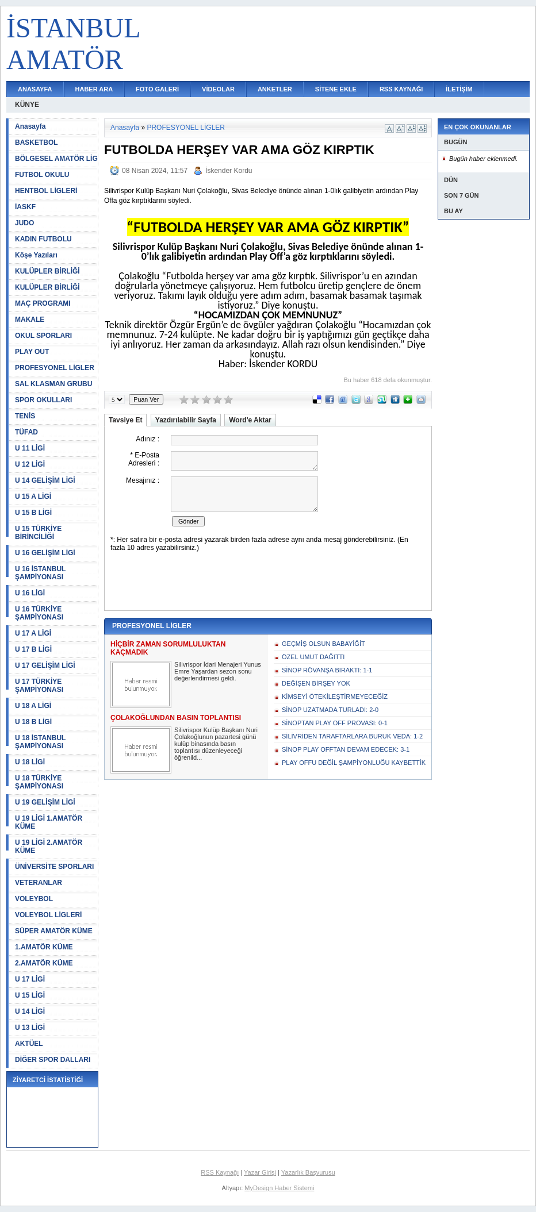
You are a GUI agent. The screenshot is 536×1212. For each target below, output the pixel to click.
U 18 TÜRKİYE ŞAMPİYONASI (39, 782)
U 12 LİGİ (30, 464)
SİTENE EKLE (336, 89)
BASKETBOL (36, 142)
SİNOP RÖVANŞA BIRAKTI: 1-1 (327, 670)
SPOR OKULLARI (43, 400)
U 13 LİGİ (30, 1028)
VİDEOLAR (218, 89)
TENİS (25, 416)
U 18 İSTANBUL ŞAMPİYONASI (40, 742)
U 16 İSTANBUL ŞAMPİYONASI (40, 573)
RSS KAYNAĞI (401, 89)
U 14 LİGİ (30, 1011)
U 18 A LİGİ (33, 706)
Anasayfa (30, 126)
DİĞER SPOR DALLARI (52, 1060)
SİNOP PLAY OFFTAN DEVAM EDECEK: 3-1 (345, 749)
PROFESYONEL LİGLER (54, 368)
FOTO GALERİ (157, 89)
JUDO (24, 223)
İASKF (25, 207)
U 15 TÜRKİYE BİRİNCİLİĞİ (38, 533)
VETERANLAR (38, 883)
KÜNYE (27, 105)
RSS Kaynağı (220, 1172)
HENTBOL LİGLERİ (46, 191)
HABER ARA (94, 89)
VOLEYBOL (34, 899)
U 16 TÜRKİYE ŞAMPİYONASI (39, 613)
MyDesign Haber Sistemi (279, 1187)
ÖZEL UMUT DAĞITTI (313, 656)
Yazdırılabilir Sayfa (185, 420)
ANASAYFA (35, 89)
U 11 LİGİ (30, 448)
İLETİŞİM (459, 89)
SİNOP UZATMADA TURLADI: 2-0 (330, 709)
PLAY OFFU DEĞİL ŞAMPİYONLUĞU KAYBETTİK (354, 762)
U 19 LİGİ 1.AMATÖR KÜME (48, 822)
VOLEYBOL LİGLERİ (48, 915)
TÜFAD (26, 432)
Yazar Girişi (260, 1172)
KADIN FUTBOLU (43, 239)
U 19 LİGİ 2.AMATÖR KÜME (48, 846)
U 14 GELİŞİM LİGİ (45, 480)
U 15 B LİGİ (33, 513)
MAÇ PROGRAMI (43, 303)
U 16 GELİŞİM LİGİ (45, 553)
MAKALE (29, 319)
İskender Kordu (228, 171)
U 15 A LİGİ (33, 497)
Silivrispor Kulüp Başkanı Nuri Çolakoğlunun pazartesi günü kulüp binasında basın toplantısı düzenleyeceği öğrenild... (216, 743)
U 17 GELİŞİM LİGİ (45, 665)
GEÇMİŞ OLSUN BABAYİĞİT (323, 643)
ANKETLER (275, 89)
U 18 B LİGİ (33, 722)
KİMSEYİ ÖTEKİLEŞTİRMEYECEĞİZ (335, 696)
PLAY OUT (32, 352)
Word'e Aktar (250, 420)
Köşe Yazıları (36, 255)
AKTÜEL (29, 1044)
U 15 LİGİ (30, 995)
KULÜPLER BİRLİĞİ (47, 271)
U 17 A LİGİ (33, 633)
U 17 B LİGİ (33, 649)
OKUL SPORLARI (43, 336)
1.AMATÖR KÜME (43, 947)
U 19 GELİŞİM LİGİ (45, 802)
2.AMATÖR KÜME (43, 963)
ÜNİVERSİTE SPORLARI (54, 867)
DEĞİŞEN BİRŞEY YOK (316, 683)
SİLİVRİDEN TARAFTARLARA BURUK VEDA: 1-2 (352, 736)
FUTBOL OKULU (42, 175)
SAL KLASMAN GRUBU (53, 384)
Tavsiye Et (125, 420)
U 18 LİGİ (30, 762)
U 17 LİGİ (30, 979)
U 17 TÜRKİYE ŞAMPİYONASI (39, 686)
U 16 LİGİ (30, 593)
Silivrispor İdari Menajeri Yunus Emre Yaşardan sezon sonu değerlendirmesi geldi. (217, 671)
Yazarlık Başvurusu (308, 1172)
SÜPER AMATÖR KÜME (54, 931)
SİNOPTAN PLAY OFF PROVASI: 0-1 (335, 722)
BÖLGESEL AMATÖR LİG (56, 159)
